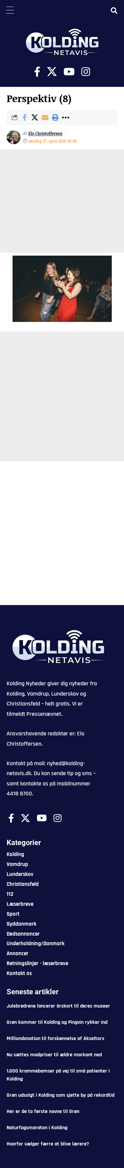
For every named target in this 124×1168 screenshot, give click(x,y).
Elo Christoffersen (45, 133)
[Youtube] (69, 71)
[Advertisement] (62, 201)
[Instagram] (86, 71)
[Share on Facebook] (24, 117)
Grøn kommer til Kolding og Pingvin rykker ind (57, 1022)
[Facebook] (37, 71)
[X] (52, 71)
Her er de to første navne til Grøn (43, 1111)
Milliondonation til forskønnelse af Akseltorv (55, 1038)
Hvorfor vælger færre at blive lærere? (48, 1143)
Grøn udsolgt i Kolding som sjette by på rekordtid (60, 1095)
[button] (55, 117)
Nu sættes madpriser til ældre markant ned (54, 1054)
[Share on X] (34, 117)
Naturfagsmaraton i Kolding (37, 1127)
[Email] (45, 117)
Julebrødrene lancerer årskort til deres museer (58, 1006)
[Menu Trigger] (10, 10)
